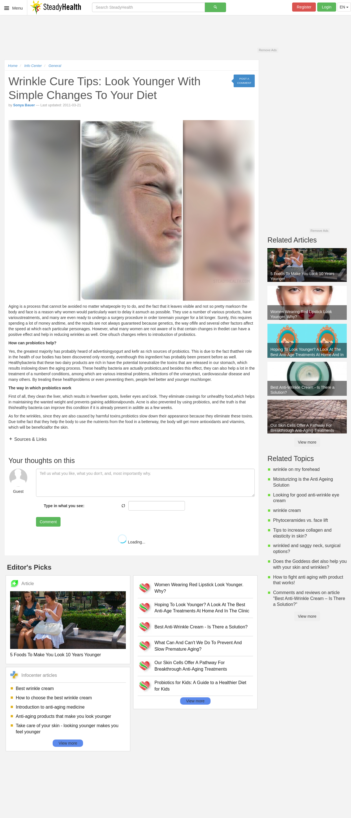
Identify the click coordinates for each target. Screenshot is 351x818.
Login (326, 7)
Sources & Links (30, 439)
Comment (48, 522)
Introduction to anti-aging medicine (50, 707)
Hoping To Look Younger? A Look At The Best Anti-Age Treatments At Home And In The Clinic (202, 608)
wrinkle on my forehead (296, 469)
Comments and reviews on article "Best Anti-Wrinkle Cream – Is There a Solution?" (309, 598)
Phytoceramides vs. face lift (300, 520)
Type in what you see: (64, 506)
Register (304, 7)
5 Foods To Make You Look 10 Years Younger (55, 654)
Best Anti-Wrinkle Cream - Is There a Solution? (201, 626)
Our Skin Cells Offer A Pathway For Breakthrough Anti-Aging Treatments (191, 665)
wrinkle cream (287, 510)
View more (68, 743)
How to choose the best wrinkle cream (54, 697)
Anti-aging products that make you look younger (63, 716)
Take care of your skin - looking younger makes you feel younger (67, 728)
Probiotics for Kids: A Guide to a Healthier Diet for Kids (200, 685)
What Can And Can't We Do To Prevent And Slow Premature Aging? (198, 645)
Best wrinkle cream (35, 688)
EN (344, 7)
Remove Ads (267, 50)
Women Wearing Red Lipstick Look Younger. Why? (199, 588)
